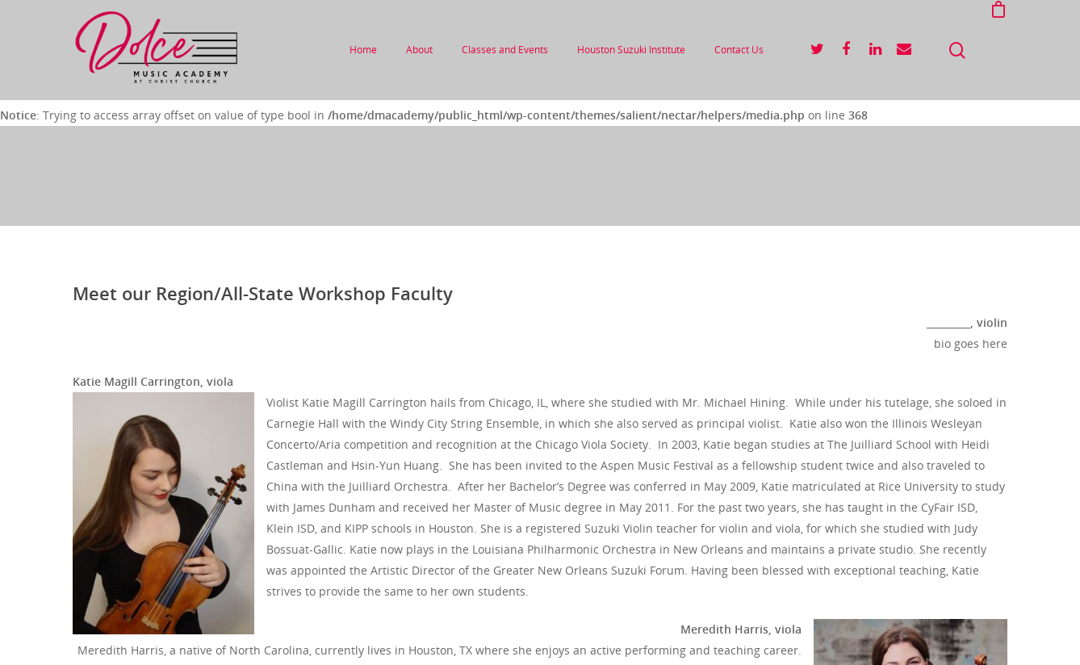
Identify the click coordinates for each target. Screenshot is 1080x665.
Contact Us (739, 49)
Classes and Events (505, 49)
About (419, 49)
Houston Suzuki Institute (631, 49)
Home (363, 49)
